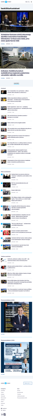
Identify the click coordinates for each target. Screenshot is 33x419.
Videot (2, 401)
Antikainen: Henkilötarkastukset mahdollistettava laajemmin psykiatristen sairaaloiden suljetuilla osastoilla (15, 73)
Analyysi (2, 394)
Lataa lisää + (16, 83)
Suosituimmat (20, 392)
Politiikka (3, 44)
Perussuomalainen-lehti (22, 398)
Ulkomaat (3, 396)
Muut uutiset (3, 398)
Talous (2, 392)
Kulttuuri (3, 399)
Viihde (2, 405)
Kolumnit (3, 403)
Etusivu (18, 390)
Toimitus (19, 394)
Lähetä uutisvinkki (21, 396)
